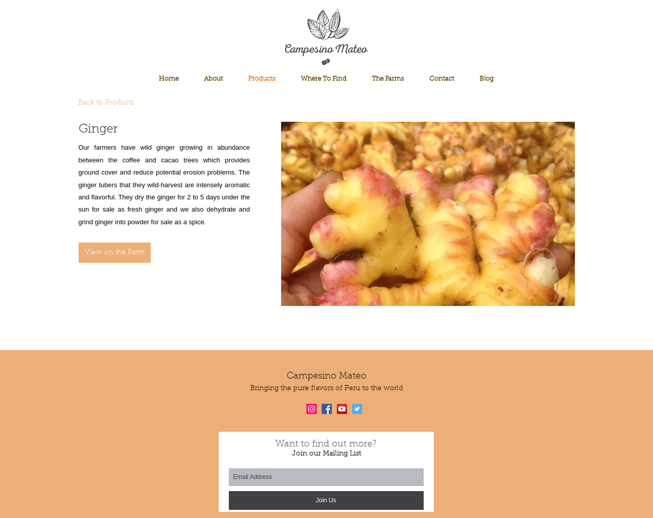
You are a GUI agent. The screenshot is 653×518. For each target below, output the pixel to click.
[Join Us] (326, 500)
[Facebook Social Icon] (327, 409)
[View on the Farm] (115, 253)
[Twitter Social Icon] (357, 409)
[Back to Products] (112, 103)
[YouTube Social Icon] (342, 409)
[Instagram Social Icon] (311, 409)
